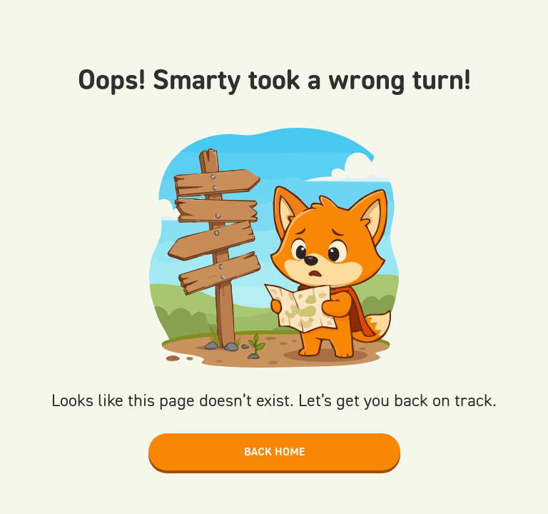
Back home (274, 451)
